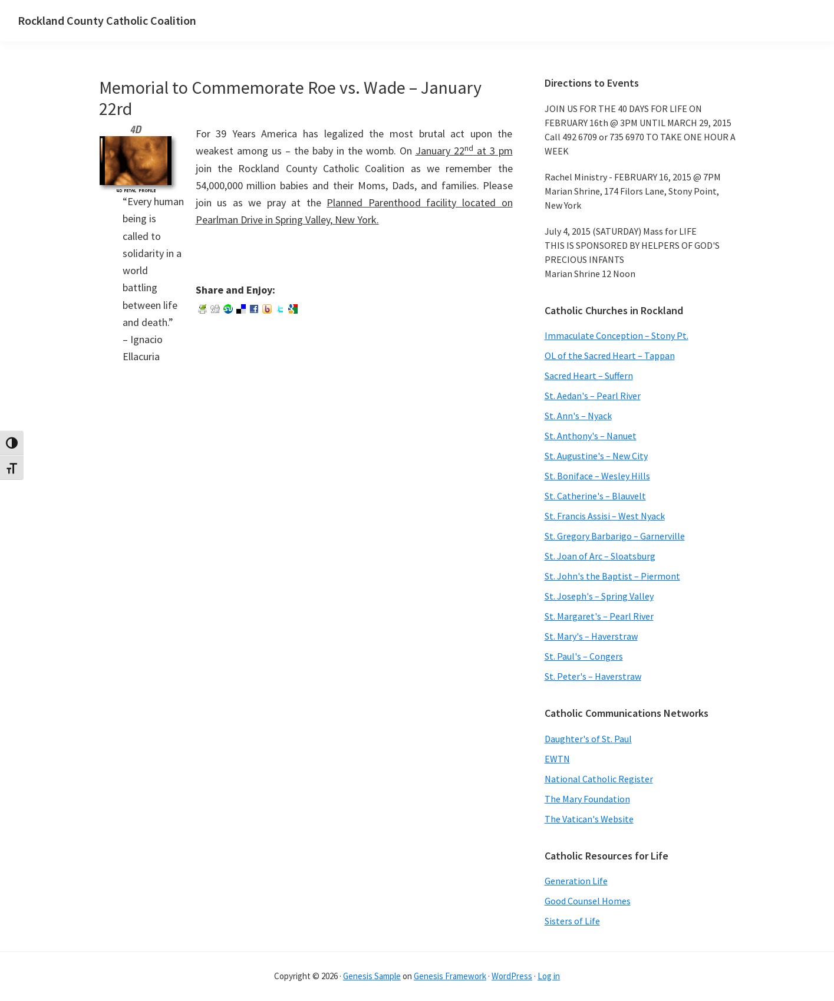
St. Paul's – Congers (584, 656)
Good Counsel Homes (588, 901)
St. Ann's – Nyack (578, 416)
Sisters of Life (572, 921)
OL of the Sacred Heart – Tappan (610, 355)
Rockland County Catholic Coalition (107, 20)
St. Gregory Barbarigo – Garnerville (615, 536)
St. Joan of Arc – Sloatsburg (600, 556)
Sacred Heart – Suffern (589, 375)
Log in (549, 976)
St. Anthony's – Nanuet (591, 436)
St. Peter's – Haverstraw (593, 676)
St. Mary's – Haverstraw (591, 636)
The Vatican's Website (589, 819)
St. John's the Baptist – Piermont (612, 576)
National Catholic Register (599, 779)
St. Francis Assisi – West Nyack (605, 516)
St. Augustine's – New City (596, 456)
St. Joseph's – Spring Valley (599, 596)
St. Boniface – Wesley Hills (597, 476)
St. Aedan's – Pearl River (593, 395)
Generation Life (576, 881)
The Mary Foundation (587, 799)
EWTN (557, 759)
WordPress (512, 976)
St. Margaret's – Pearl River (599, 616)
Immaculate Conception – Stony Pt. (616, 335)
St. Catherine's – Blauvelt (595, 496)
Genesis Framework (450, 976)
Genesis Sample (372, 976)
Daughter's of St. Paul (588, 739)
